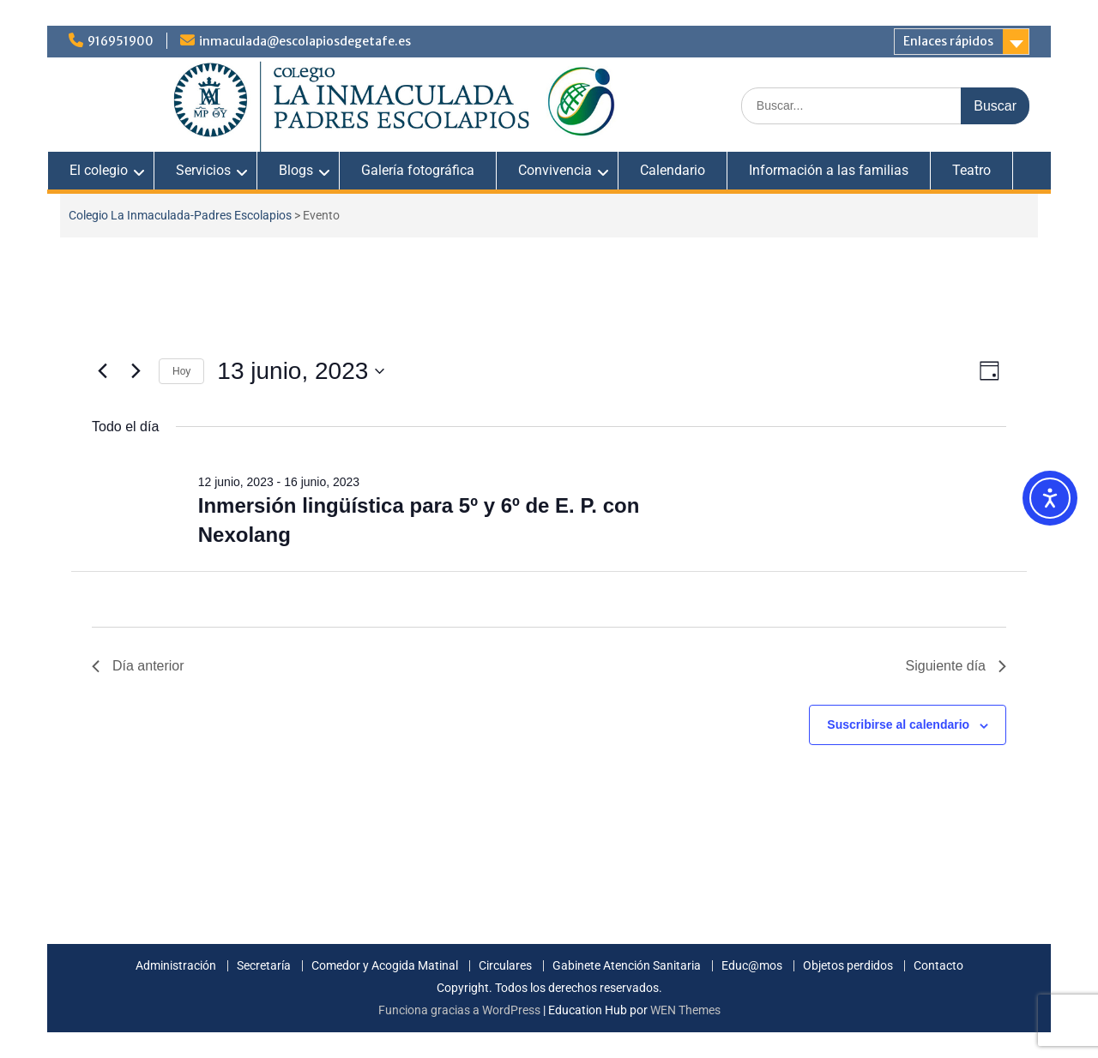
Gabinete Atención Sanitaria (626, 965)
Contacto (938, 965)
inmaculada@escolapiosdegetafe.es (305, 41)
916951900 (120, 41)
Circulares (505, 965)
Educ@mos (751, 965)
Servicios (203, 170)
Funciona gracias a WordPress (459, 1010)
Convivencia (555, 170)
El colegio (98, 170)
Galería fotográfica (417, 170)
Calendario (672, 170)
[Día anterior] (102, 371)
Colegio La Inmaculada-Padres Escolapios (180, 215)
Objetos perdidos (848, 965)
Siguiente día (956, 665)
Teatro (971, 170)
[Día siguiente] (135, 371)
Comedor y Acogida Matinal (384, 965)
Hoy (181, 371)
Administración (176, 965)
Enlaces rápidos (948, 41)
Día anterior (138, 665)
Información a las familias (828, 170)
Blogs (296, 170)
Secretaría (264, 965)
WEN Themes (685, 1010)
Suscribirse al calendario (898, 724)
